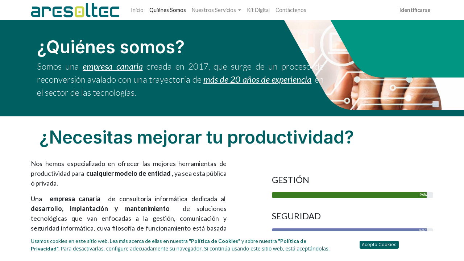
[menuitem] (137, 10)
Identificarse (414, 10)
